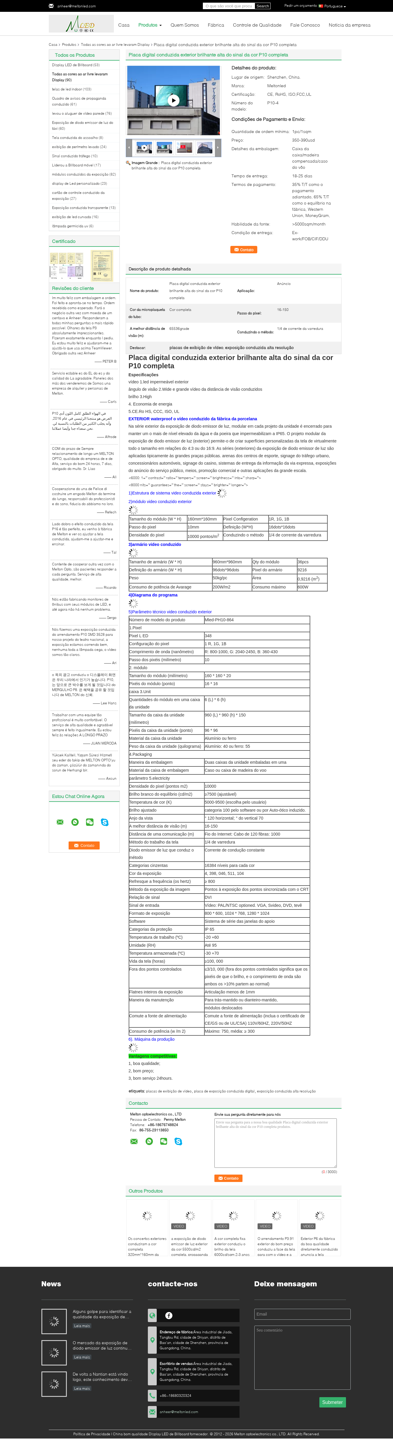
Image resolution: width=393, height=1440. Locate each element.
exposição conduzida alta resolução (286, 1091)
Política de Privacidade (91, 1434)
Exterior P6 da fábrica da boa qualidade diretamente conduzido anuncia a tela (319, 1246)
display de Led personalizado (76, 183)
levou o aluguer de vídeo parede (78, 113)
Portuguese (335, 6)
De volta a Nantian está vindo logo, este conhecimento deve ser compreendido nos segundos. (101, 1377)
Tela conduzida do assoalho (75, 137)
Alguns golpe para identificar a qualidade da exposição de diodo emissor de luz (102, 1314)
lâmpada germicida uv (70, 226)
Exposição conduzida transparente (80, 207)
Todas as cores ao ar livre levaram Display (115, 44)
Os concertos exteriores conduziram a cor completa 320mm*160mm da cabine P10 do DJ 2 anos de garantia (147, 1251)
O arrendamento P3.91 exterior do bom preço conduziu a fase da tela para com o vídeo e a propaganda (276, 1249)
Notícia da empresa (350, 24)
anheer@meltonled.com (76, 6)
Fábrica (216, 24)
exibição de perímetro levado (75, 147)
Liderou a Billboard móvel (72, 165)
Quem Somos (185, 24)
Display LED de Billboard (72, 65)
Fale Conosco (305, 24)
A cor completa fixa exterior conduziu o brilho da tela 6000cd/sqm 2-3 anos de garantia (232, 1249)
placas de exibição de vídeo (169, 1091)
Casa (124, 24)
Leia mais (82, 1326)
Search (263, 6)
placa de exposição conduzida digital (224, 1091)
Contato (246, 249)
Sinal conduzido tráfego (71, 156)
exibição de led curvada (71, 217)
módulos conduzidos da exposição (80, 174)
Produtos (147, 24)
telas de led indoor (67, 89)
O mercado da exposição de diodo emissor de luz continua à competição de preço (101, 1346)
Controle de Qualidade (257, 24)
